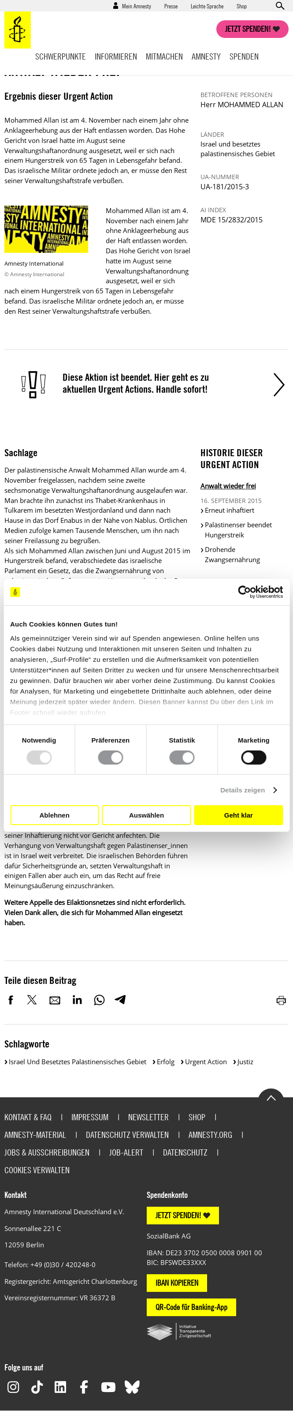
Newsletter (148, 1116)
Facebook (11, 999)
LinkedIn (77, 999)
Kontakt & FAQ (28, 1116)
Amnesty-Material (35, 1134)
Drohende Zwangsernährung (232, 554)
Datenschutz (185, 1152)
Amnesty (206, 56)
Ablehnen (55, 815)
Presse (171, 6)
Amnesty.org (210, 1134)
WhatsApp (99, 999)
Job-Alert (126, 1152)
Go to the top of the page (271, 1097)
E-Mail (55, 999)
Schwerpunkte (60, 56)
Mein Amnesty (136, 6)
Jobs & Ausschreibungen (46, 1152)
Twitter (33, 999)
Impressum (89, 1116)
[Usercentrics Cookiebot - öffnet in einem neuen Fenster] (244, 592)
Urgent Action (206, 1061)
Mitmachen (164, 56)
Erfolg (165, 1061)
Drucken (282, 999)
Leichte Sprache (207, 6)
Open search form (280, 5)
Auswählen (146, 815)
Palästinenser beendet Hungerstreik (238, 529)
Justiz (245, 1061)
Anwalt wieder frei (228, 485)
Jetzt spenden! (248, 29)
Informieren (116, 56)
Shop (242, 6)
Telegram (120, 999)
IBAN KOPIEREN (177, 1282)
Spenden (244, 56)
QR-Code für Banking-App (191, 1307)
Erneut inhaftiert (229, 510)
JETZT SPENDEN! (178, 1215)
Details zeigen (242, 790)
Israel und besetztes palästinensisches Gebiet (77, 1061)
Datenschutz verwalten (127, 1134)
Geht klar (238, 815)
